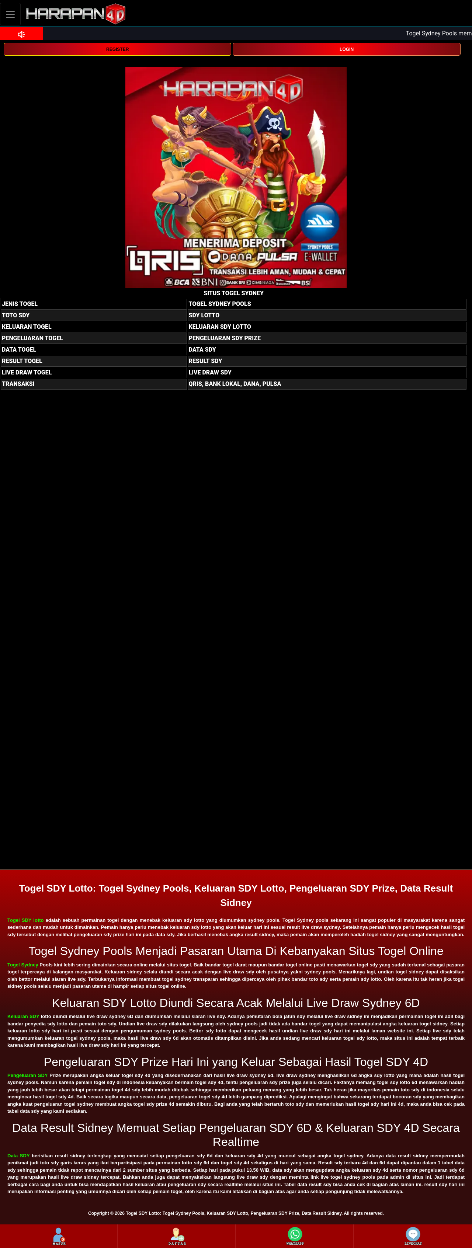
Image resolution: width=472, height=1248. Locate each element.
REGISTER (117, 49)
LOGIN (347, 49)
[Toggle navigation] (10, 14)
